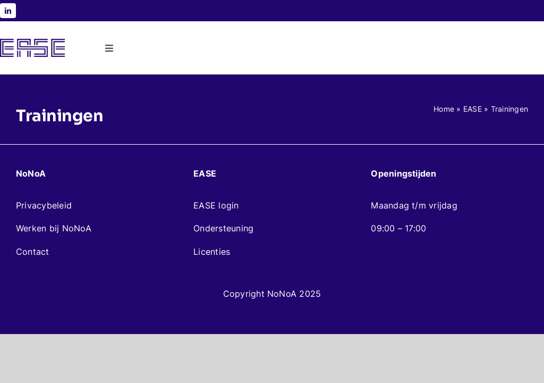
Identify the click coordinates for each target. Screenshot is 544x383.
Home (444, 108)
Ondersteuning (223, 228)
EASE (472, 108)
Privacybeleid (44, 205)
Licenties (211, 251)
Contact (32, 251)
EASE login (216, 205)
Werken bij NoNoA (53, 228)
